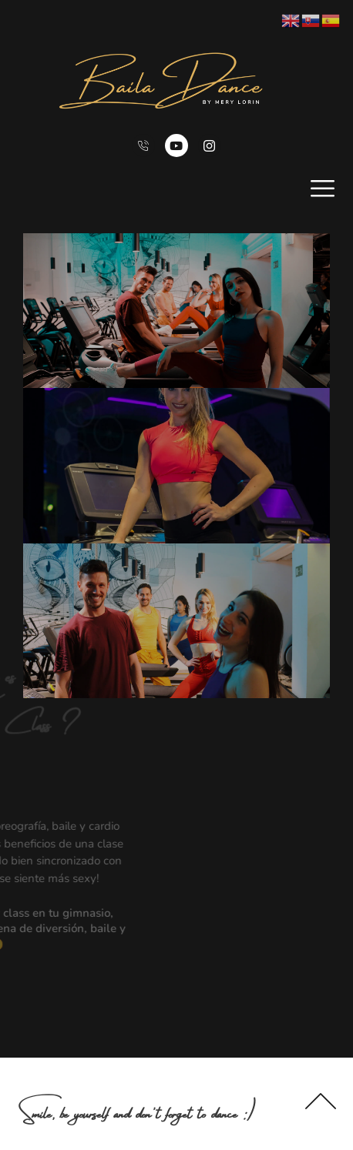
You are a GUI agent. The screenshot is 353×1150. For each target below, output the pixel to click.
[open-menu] (322, 188)
